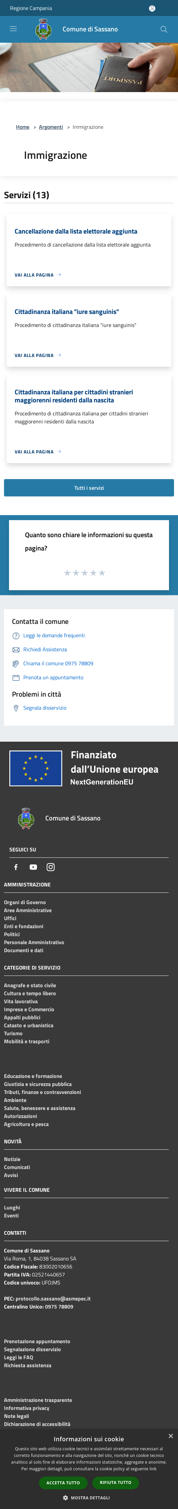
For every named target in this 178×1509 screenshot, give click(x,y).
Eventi (11, 1215)
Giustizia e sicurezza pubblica (38, 1084)
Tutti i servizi (89, 488)
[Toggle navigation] (13, 29)
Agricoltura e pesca (26, 1124)
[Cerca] (164, 29)
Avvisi (11, 1175)
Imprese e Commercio (29, 1009)
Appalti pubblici (22, 1017)
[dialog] (89, 1469)
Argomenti (51, 127)
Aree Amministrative (28, 910)
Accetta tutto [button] (63, 1483)
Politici (12, 934)
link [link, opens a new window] (153, 1469)
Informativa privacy (26, 1408)
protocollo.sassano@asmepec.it (53, 1298)
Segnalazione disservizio (32, 1349)
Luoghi (12, 1207)
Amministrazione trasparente (38, 1400)
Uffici (10, 918)
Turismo (13, 1033)
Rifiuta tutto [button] (116, 1482)
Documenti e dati (23, 950)
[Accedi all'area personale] (152, 8)
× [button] (170, 1436)
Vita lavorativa (21, 1001)
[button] (89, 1497)
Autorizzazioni (20, 1116)
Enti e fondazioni (23, 926)
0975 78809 (59, 1306)
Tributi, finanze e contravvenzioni (42, 1092)
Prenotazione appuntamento (37, 1341)
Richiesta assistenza (27, 1365)
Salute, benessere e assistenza (39, 1108)
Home (22, 127)
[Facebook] (16, 867)
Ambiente (15, 1100)
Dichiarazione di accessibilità (37, 1424)
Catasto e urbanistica (28, 1025)
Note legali (16, 1416)
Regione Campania (31, 8)
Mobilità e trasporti (26, 1041)
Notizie (12, 1159)
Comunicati (17, 1167)
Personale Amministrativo (34, 942)
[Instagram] (50, 867)
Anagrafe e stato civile (30, 985)
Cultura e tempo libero (30, 993)
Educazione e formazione (33, 1076)
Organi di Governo (25, 902)
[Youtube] (33, 867)
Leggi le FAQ (18, 1357)
